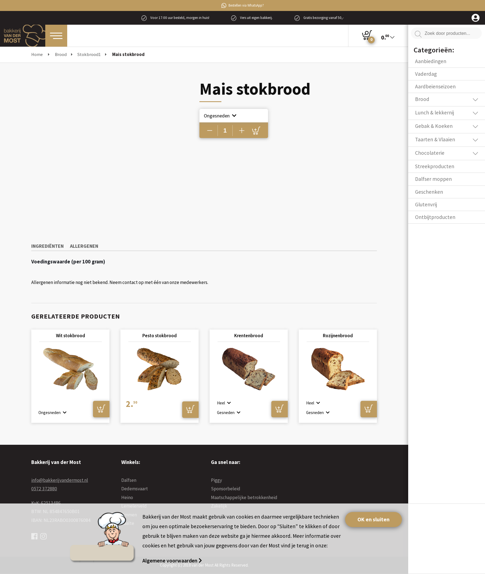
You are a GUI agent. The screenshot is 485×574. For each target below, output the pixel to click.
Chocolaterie (429, 153)
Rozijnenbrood (338, 336)
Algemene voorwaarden (170, 560)
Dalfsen (128, 480)
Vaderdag (426, 74)
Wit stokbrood (70, 336)
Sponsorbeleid (225, 489)
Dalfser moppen (433, 179)
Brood (61, 54)
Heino (127, 497)
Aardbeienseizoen (435, 86)
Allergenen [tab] (84, 246)
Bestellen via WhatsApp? (242, 5)
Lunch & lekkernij (434, 112)
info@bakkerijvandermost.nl (59, 480)
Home (37, 54)
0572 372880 (44, 489)
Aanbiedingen (430, 61)
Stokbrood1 (89, 54)
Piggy (216, 480)
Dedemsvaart (134, 489)
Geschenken (429, 191)
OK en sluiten (373, 519)
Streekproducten (434, 166)
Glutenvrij (426, 204)
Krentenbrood (248, 336)
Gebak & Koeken (434, 126)
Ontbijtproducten (435, 217)
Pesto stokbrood (159, 336)
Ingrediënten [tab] (47, 246)
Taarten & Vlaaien (435, 139)
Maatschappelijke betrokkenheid (244, 497)
